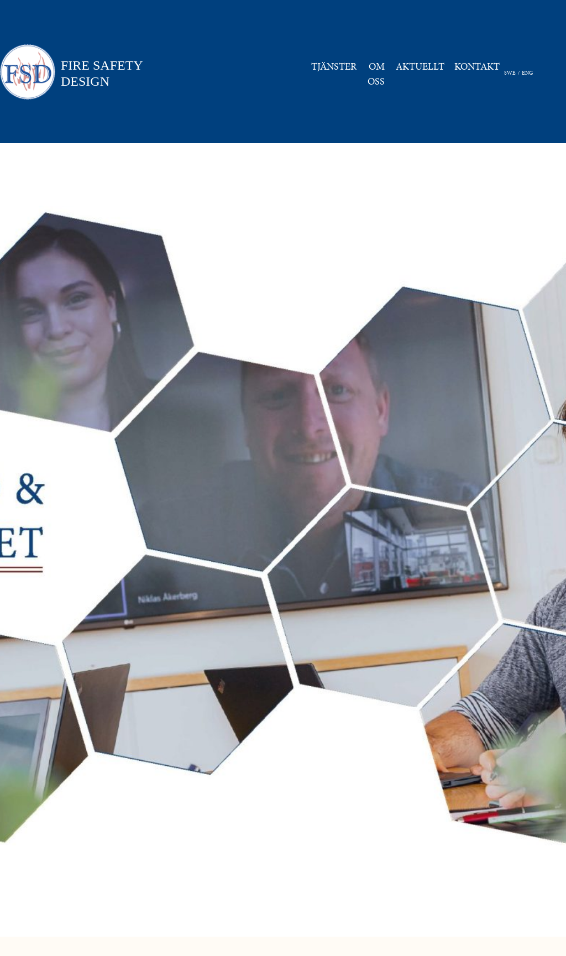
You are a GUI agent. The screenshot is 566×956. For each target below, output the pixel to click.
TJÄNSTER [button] (334, 66)
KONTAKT (479, 66)
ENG (527, 72)
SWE (510, 72)
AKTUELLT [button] (420, 66)
